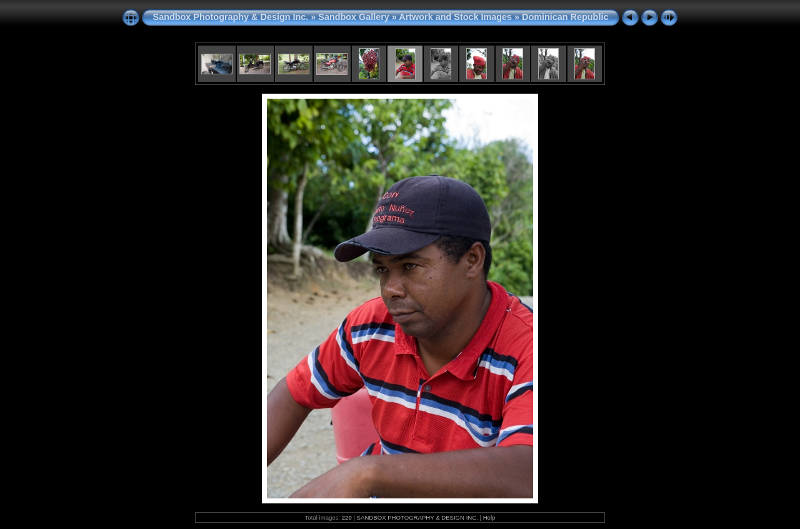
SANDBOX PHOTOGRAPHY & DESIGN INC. (417, 517)
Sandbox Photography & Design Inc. (231, 17)
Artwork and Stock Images (455, 17)
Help (489, 517)
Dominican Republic (565, 17)
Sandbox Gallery (353, 17)
